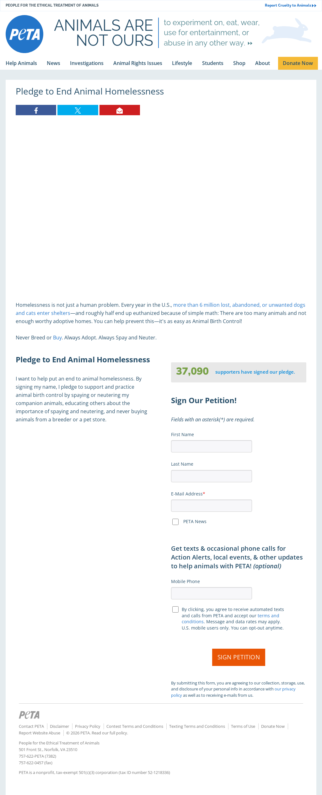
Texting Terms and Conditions (197, 726)
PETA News (195, 521)
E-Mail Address (187, 494)
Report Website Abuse (39, 733)
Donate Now (273, 726)
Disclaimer (59, 726)
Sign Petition (238, 657)
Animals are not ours (103, 32)
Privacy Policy (87, 726)
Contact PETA (31, 726)
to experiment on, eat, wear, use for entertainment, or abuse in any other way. (212, 32)
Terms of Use (243, 726)
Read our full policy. (110, 733)
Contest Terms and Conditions (134, 726)
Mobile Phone (185, 581)
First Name (182, 434)
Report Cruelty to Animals (290, 5)
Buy (57, 337)
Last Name (182, 464)
